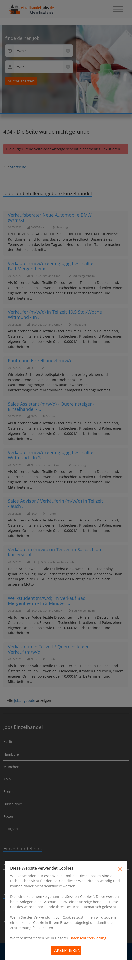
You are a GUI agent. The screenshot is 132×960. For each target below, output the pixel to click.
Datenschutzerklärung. (88, 938)
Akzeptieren (67, 950)
